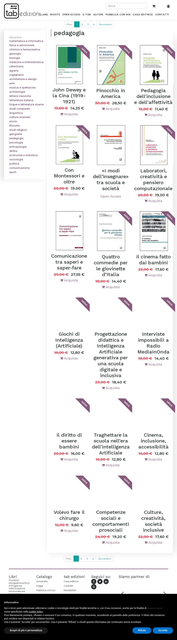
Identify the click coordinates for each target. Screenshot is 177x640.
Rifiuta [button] (142, 630)
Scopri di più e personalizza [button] (26, 630)
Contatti (68, 585)
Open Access (110, 196)
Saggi (39, 585)
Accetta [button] (162, 630)
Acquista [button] (69, 114)
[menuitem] (42, 15)
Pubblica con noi (45, 590)
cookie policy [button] (36, 611)
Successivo (105, 24)
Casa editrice (71, 581)
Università (42, 581)
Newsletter (70, 590)
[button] (171, 602)
